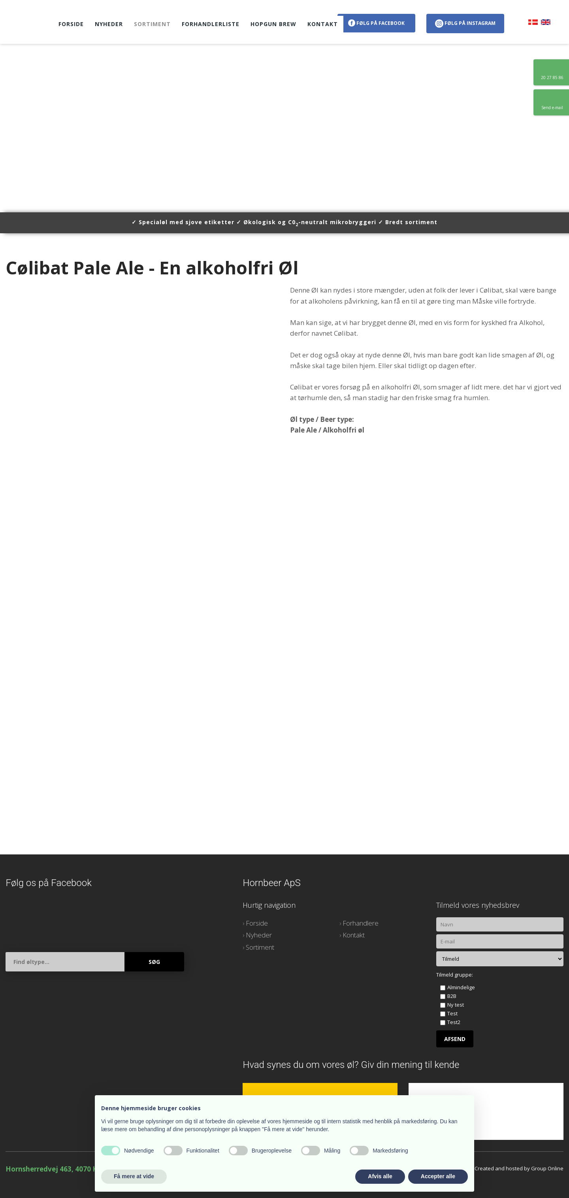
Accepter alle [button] (438, 1176)
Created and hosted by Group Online (519, 1168)
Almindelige (461, 987)
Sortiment (152, 24)
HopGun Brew (273, 24)
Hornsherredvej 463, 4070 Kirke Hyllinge (72, 1168)
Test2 (453, 1022)
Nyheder (109, 24)
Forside (71, 24)
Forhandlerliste (210, 24)
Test (452, 1013)
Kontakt (322, 24)
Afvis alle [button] (380, 1176)
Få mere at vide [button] (134, 1176)
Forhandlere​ (361, 923)
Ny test (455, 1004)
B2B (451, 996)
